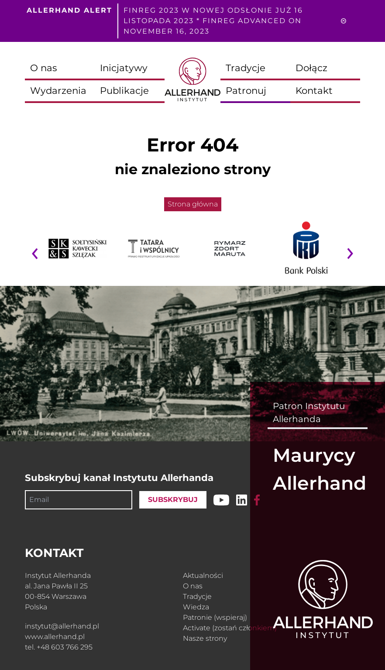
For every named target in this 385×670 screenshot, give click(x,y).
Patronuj (246, 90)
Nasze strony (205, 638)
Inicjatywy (124, 67)
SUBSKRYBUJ (173, 499)
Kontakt (314, 90)
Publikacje (124, 90)
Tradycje (245, 67)
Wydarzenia (58, 90)
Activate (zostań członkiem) (230, 628)
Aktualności (203, 575)
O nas (43, 67)
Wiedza (196, 607)
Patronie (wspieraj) (215, 617)
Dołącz (311, 67)
